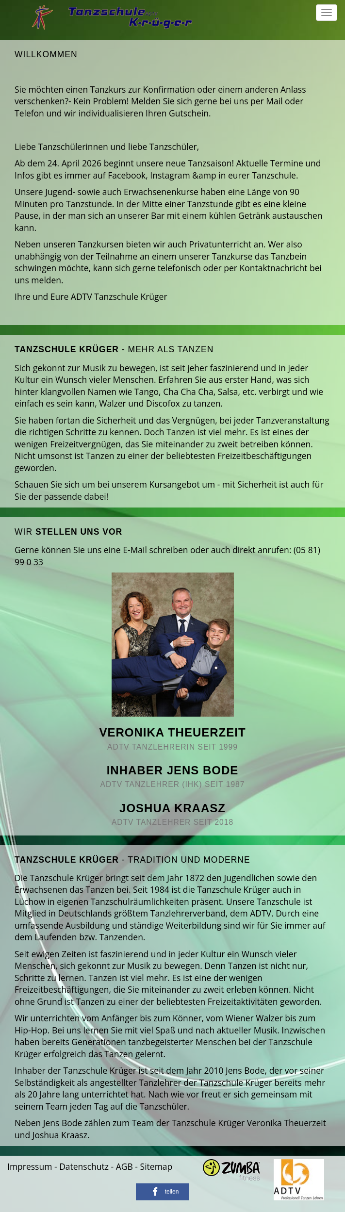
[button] (162, 1191)
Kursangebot (174, 484)
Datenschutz (84, 1166)
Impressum (29, 1166)
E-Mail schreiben (155, 550)
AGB (124, 1166)
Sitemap (156, 1166)
